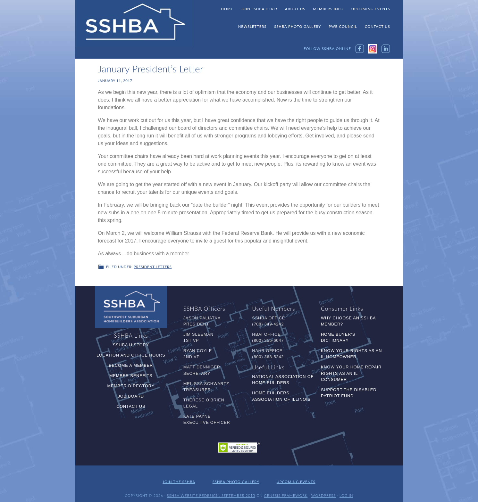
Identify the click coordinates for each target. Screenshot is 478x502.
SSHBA (134, 23)
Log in (346, 492)
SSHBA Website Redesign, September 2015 (211, 492)
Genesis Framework (286, 492)
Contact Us (130, 405)
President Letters (153, 266)
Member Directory (131, 385)
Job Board (131, 395)
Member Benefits (130, 375)
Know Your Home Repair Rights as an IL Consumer (351, 372)
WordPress (323, 492)
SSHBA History (131, 344)
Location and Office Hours (130, 354)
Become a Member (131, 364)
